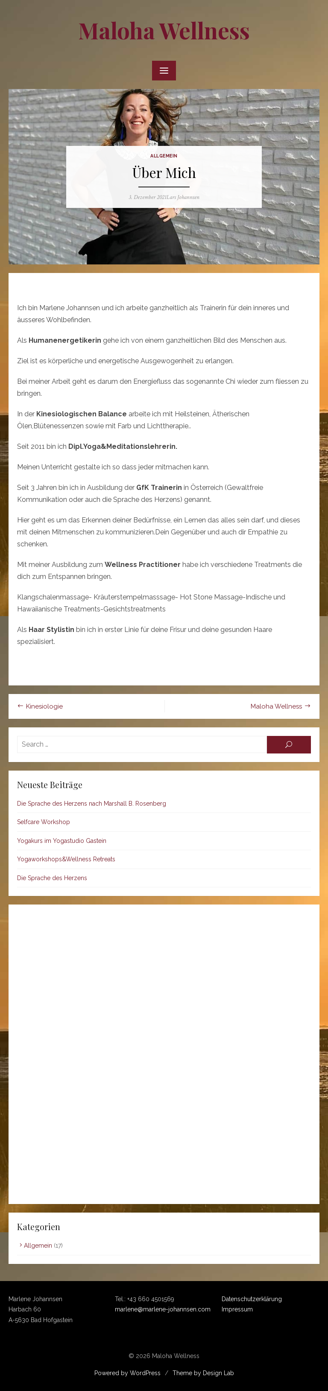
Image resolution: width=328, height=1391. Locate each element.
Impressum (237, 1309)
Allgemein (164, 155)
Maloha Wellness (164, 30)
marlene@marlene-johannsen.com (163, 1309)
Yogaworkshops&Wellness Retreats (66, 859)
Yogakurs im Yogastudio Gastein (61, 840)
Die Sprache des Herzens (52, 878)
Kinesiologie (44, 706)
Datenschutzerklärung (252, 1299)
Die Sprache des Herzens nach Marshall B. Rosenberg (91, 803)
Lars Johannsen (183, 197)
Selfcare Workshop (43, 822)
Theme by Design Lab (203, 1373)
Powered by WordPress (127, 1373)
